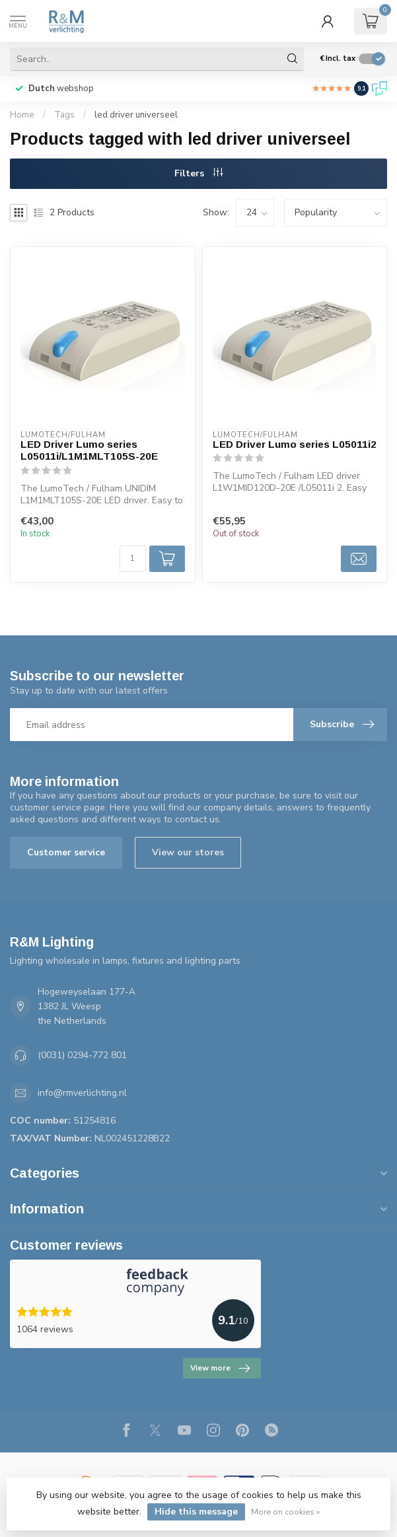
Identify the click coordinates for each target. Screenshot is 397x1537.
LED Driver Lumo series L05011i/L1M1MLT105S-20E (89, 450)
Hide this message (196, 1511)
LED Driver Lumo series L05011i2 (295, 444)
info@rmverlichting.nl (82, 1093)
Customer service (66, 852)
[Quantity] (133, 559)
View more (220, 1368)
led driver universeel (136, 115)
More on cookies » (285, 1511)
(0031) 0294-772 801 (82, 1055)
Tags (64, 115)
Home (22, 115)
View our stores (188, 852)
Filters (198, 173)
